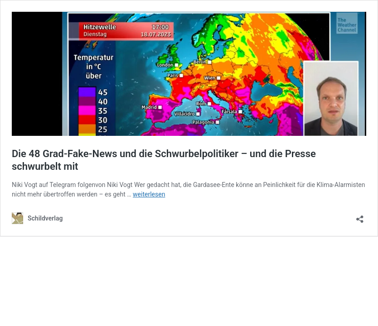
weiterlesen (149, 194)
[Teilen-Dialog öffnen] (360, 216)
